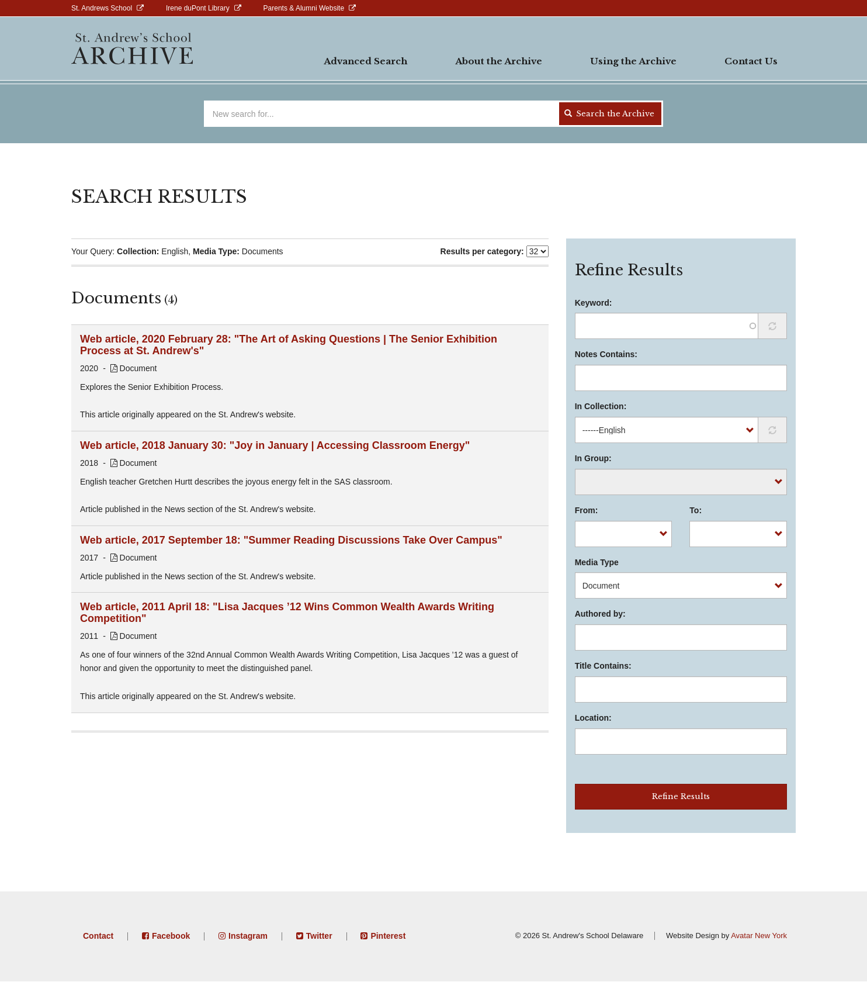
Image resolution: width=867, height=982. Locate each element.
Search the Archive (609, 114)
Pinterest (387, 935)
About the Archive (498, 61)
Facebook (171, 935)
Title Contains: (603, 665)
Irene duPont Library (198, 8)
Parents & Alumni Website (304, 8)
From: (586, 510)
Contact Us (751, 61)
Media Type (597, 562)
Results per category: (482, 251)
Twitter (319, 935)
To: (695, 510)
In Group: (593, 458)
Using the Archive (633, 61)
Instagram (248, 935)
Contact (98, 935)
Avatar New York (759, 935)
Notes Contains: (606, 354)
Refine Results (681, 796)
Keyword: (593, 302)
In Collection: (601, 406)
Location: (593, 717)
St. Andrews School (101, 8)
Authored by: (600, 613)
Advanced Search (365, 61)
